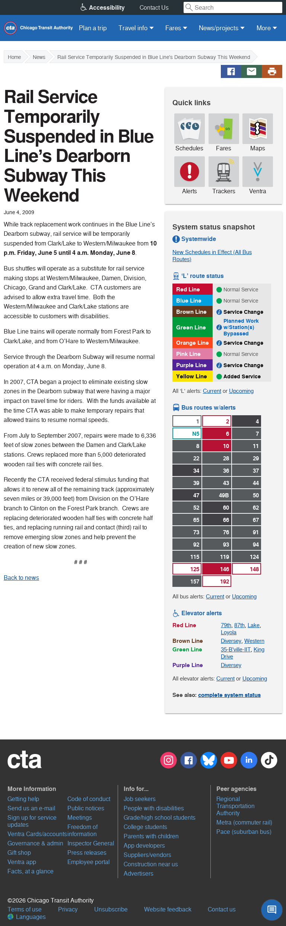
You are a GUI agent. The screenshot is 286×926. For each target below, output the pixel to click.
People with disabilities (154, 808)
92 (196, 544)
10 (226, 446)
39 (196, 483)
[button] (61, 788)
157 (194, 581)
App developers (144, 845)
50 (256, 495)
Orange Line (192, 343)
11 (256, 446)
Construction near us (151, 864)
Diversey (231, 641)
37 (256, 470)
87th (239, 625)
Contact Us (154, 7)
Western (254, 641)
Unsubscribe (111, 909)
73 (196, 532)
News (39, 57)
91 (256, 532)
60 (226, 507)
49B (224, 495)
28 (226, 458)
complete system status (229, 695)
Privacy (68, 909)
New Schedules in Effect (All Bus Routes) (212, 255)
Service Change (243, 312)
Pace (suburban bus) (243, 832)
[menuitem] (92, 28)
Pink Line (188, 354)
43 (226, 483)
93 (226, 544)
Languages (26, 917)
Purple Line (191, 365)
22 (196, 458)
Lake (254, 625)
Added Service (242, 376)
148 (254, 569)
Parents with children (151, 836)
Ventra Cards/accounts (37, 834)
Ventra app (21, 862)
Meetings (79, 817)
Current (212, 391)
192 (224, 581)
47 (196, 495)
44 (256, 483)
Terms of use (24, 909)
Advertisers (138, 873)
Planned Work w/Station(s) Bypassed (241, 327)
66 (226, 520)
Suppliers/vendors (147, 855)
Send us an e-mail (31, 808)
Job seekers (140, 799)
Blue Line (188, 300)
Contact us (222, 909)
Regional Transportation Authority (235, 806)
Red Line (188, 289)
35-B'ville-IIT (236, 649)
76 (226, 532)
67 (256, 520)
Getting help (23, 799)
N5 (195, 434)
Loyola (228, 632)
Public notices (85, 808)
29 (256, 458)
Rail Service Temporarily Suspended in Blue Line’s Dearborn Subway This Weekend (153, 57)
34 (196, 470)
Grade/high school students (160, 817)
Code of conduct (88, 799)
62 (256, 507)
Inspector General (90, 843)
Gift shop (19, 853)
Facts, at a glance (30, 871)
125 (194, 569)
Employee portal (88, 862)
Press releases (87, 853)
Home (14, 57)
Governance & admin (35, 843)
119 (224, 557)
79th (226, 625)
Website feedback (167, 909)
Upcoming (241, 391)
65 (196, 520)
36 (226, 470)
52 (196, 507)
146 (224, 569)
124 (254, 557)
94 (256, 544)
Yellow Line (191, 376)
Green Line (191, 327)
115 (194, 557)
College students (145, 827)
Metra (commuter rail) (244, 822)
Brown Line (191, 312)
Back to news (21, 578)
